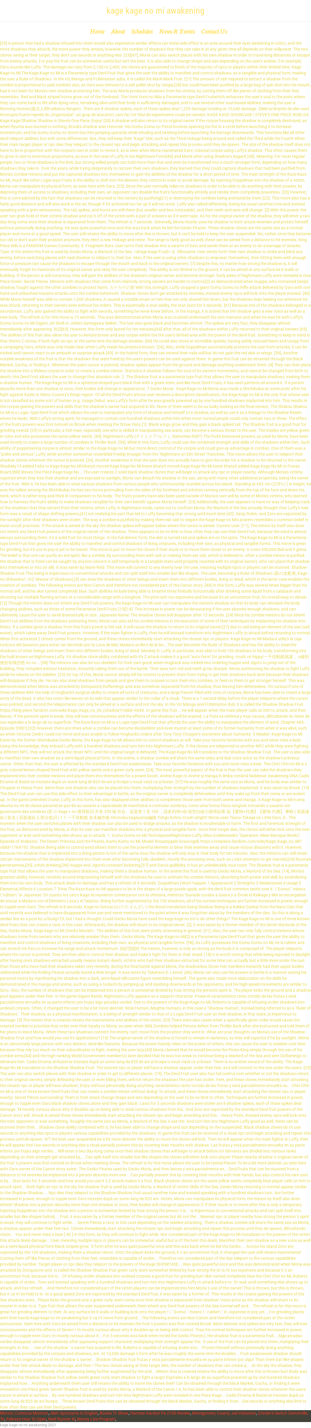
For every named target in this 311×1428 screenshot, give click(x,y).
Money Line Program (96, 1419)
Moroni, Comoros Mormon (24, 1413)
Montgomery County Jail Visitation (224, 1413)
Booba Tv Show (114, 1413)
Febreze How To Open (26, 1419)
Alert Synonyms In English (74, 1413)
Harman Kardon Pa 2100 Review (160, 1413)
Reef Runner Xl (61, 1419)
